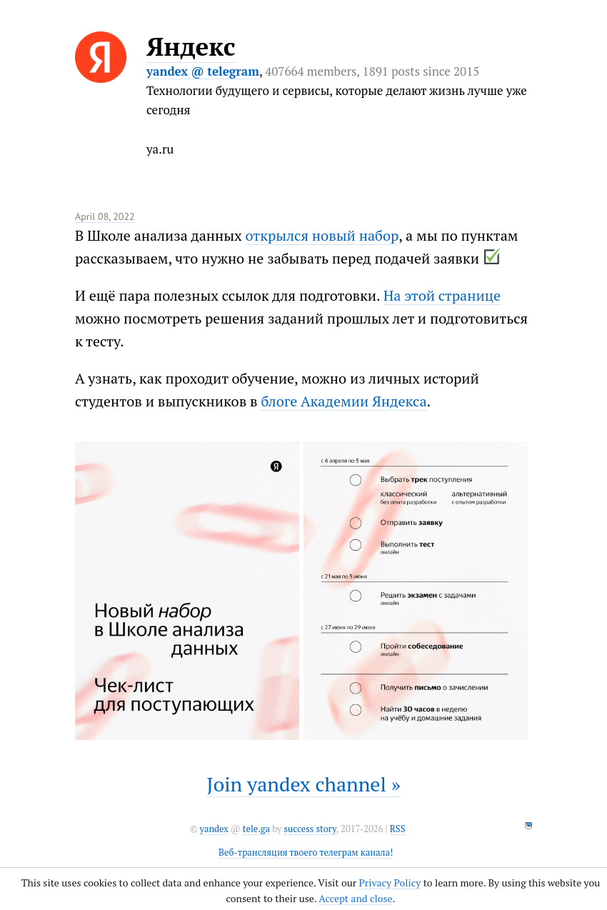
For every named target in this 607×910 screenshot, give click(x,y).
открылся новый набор (322, 235)
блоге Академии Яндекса (343, 401)
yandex (213, 829)
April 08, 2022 (105, 216)
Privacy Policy (389, 882)
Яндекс (191, 46)
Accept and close (355, 898)
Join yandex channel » (303, 784)
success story (310, 829)
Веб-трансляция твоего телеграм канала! (306, 852)
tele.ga (256, 829)
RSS (398, 829)
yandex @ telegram (202, 71)
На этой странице (442, 295)
